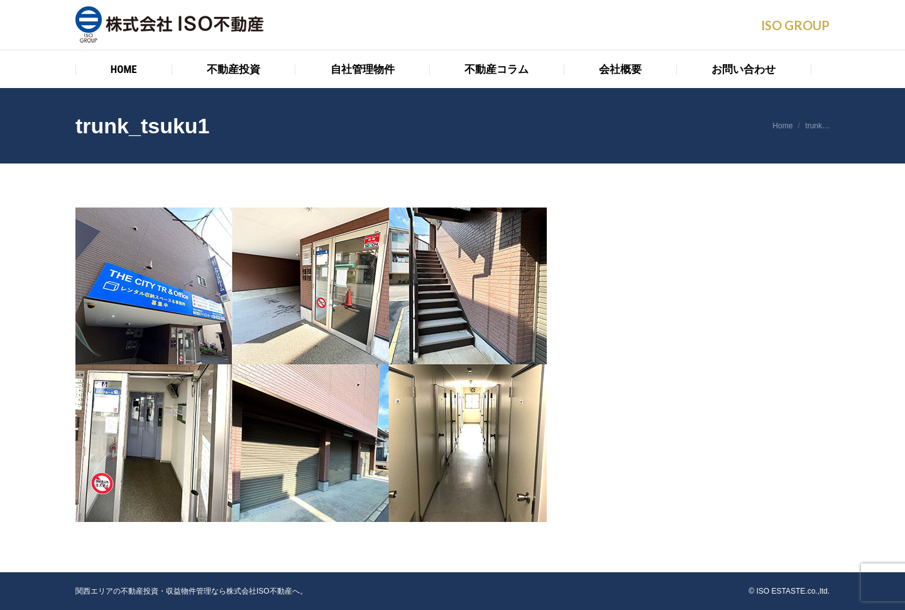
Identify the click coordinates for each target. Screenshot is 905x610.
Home (782, 125)
